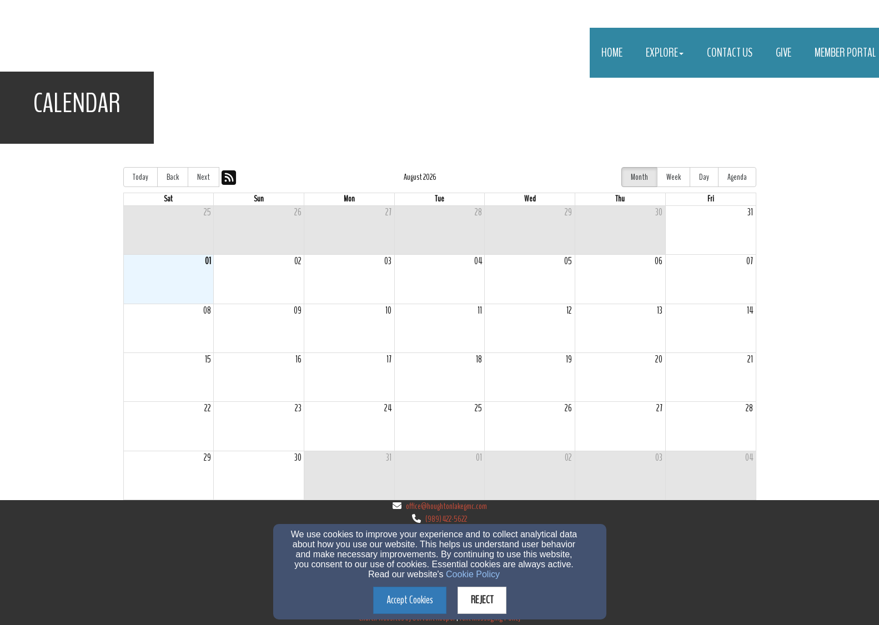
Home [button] (611, 52)
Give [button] (783, 52)
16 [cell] (298, 359)
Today (140, 177)
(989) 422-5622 (446, 519)
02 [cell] (298, 261)
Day (704, 177)
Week (673, 177)
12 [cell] (569, 310)
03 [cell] (387, 261)
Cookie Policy (473, 574)
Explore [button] (665, 52)
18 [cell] (479, 359)
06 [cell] (658, 261)
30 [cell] (658, 212)
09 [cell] (298, 310)
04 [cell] (478, 261)
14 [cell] (750, 310)
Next (203, 177)
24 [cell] (387, 408)
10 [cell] (388, 310)
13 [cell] (659, 310)
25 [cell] (207, 212)
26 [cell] (298, 212)
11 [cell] (480, 310)
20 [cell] (658, 359)
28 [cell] (478, 212)
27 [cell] (388, 212)
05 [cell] (568, 261)
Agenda (737, 177)
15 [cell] (208, 359)
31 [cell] (750, 212)
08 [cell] (207, 310)
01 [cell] (208, 261)
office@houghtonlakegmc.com (446, 506)
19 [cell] (569, 359)
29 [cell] (568, 212)
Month (639, 177)
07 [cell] (749, 261)
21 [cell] (750, 359)
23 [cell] (298, 408)
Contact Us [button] (729, 52)
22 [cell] (207, 408)
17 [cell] (388, 359)
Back (173, 177)
